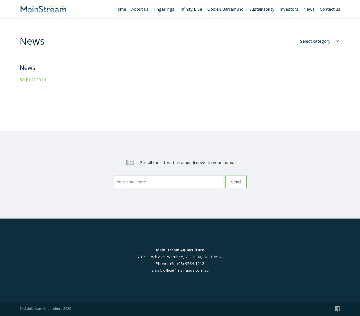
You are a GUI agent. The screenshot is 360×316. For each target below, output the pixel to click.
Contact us (330, 9)
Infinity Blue (190, 9)
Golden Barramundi (225, 9)
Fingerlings (164, 9)
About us (139, 9)
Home (120, 9)
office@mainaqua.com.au (186, 270)
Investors (289, 9)
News (309, 9)
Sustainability (261, 9)
